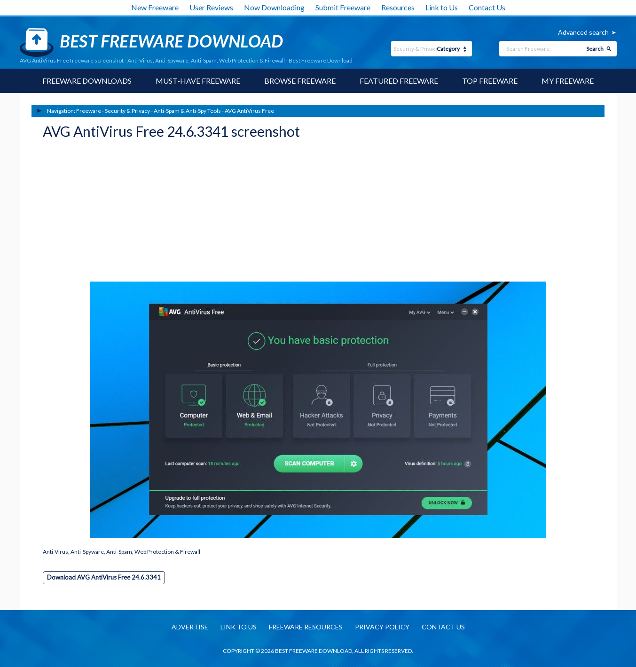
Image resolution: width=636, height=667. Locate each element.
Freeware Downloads (87, 80)
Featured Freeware (399, 80)
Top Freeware (490, 80)
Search (595, 48)
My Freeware (568, 80)
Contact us (443, 627)
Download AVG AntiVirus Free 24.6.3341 (104, 577)
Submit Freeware (342, 7)
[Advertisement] (113, 213)
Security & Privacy (127, 110)
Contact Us (487, 7)
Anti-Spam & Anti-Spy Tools (187, 110)
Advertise (190, 627)
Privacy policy (382, 627)
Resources (398, 7)
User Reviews (211, 7)
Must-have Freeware (198, 80)
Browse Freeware (300, 80)
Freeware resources (306, 627)
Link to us (238, 627)
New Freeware (155, 7)
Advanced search (583, 32)
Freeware (88, 110)
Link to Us (441, 7)
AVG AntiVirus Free (249, 110)
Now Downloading (274, 7)
